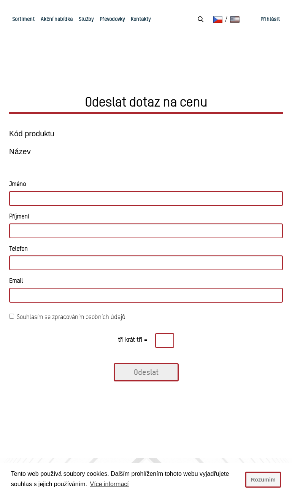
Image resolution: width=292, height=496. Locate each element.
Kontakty (141, 19)
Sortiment (23, 19)
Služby (86, 19)
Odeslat (146, 372)
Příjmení (19, 216)
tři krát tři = (133, 339)
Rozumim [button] (263, 480)
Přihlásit (270, 19)
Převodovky (112, 19)
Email (16, 280)
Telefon (18, 248)
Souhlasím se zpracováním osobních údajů (67, 317)
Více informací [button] (109, 484)
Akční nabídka (57, 19)
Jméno (17, 184)
